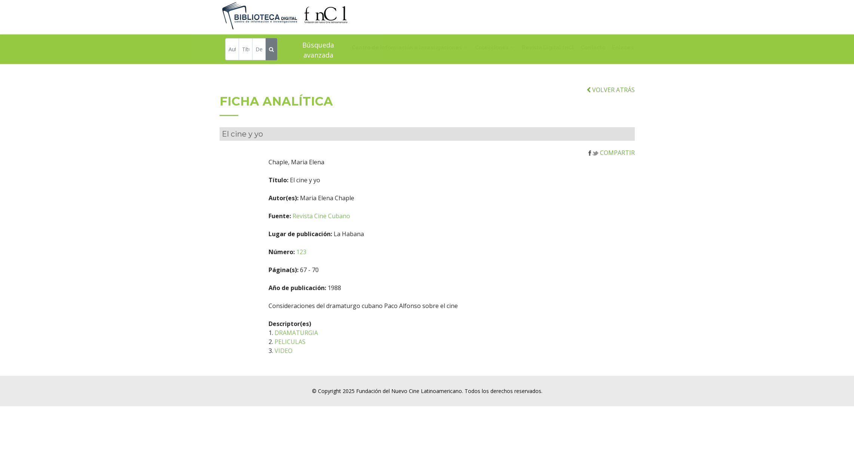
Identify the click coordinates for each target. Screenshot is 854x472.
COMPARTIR (611, 163)
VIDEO (319, 361)
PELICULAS (325, 352)
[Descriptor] (259, 50)
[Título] (245, 50)
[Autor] (232, 50)
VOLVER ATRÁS (611, 100)
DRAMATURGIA (331, 343)
